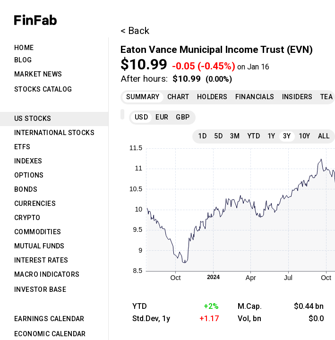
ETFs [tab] (22, 147)
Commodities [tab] (37, 232)
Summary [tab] (143, 97)
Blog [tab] (23, 60)
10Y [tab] (304, 136)
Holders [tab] (212, 97)
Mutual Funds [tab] (39, 246)
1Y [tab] (271, 136)
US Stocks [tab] (33, 118)
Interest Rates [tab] (41, 260)
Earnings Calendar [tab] (49, 319)
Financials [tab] (255, 97)
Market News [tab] (38, 74)
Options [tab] (29, 175)
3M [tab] (235, 136)
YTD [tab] (254, 136)
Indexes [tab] (28, 161)
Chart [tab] (178, 97)
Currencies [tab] (35, 203)
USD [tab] (141, 117)
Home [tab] (24, 47)
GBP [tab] (182, 117)
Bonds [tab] (25, 189)
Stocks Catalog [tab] (43, 89)
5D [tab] (218, 136)
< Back (134, 30)
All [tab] (323, 136)
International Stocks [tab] (54, 132)
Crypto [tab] (27, 217)
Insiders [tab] (297, 97)
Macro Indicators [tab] (46, 274)
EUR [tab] (161, 117)
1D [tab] (202, 136)
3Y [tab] (287, 136)
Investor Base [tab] (40, 289)
